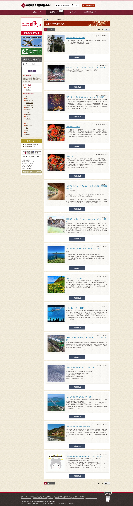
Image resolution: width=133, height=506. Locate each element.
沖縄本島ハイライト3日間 (75, 308)
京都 (34, 79)
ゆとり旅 (28, 109)
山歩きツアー (29, 107)
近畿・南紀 (29, 79)
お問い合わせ (82, 496)
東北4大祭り (70, 156)
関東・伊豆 (29, 78)
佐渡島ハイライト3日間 (74, 278)
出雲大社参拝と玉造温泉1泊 (75, 38)
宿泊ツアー (29, 98)
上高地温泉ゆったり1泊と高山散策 (78, 426)
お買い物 (28, 119)
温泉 (27, 130)
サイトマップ (73, 496)
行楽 (27, 123)
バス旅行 (28, 87)
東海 (24, 79)
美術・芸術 (29, 125)
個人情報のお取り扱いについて (63, 498)
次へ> (52, 29)
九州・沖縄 (28, 81)
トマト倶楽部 (29, 100)
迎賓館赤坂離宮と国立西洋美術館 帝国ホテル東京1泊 (85, 456)
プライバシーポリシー (78, 498)
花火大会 (28, 112)
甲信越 (38, 78)
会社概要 (60, 496)
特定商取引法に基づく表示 (40, 498)
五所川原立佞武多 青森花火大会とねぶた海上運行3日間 (85, 97)
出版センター (33, 496)
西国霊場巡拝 (29, 103)
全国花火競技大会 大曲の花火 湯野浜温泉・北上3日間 (85, 67)
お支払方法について (26, 498)
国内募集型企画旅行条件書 (31, 144)
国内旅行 (28, 90)
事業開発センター (51, 496)
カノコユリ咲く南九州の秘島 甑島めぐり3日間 (82, 249)
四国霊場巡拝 (29, 105)
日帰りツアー (29, 96)
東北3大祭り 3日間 (73, 127)
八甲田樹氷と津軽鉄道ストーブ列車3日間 (80, 367)
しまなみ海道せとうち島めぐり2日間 (78, 397)
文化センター (41, 496)
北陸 (34, 78)
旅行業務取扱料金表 (30, 147)
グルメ (27, 116)
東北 (24, 78)
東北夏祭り (29, 134)
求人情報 (66, 496)
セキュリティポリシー (91, 498)
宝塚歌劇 (28, 114)
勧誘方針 (50, 498)
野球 (27, 132)
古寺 (27, 128)
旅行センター (50, 19)
